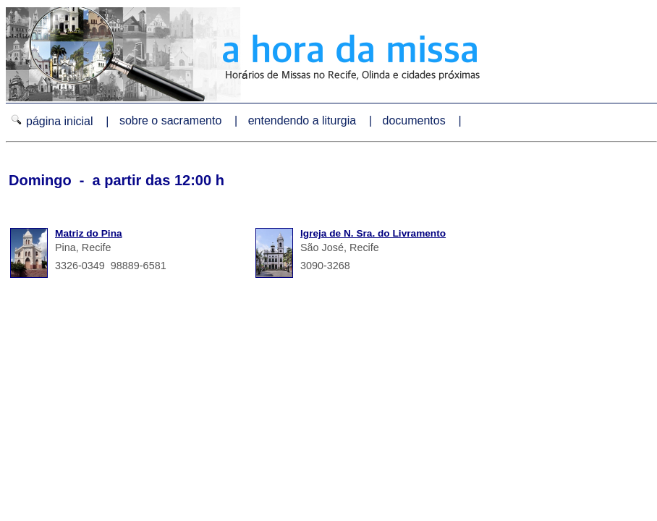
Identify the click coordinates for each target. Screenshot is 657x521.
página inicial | (60, 120)
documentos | (424, 120)
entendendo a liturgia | (312, 120)
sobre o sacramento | (180, 120)
